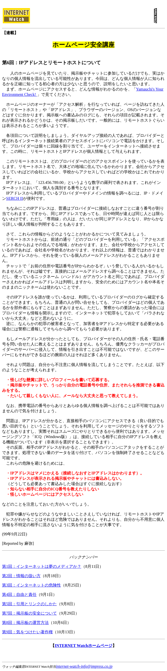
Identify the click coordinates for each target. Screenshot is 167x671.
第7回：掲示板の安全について (29, 613)
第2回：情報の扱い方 (21, 576)
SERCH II (14, 198)
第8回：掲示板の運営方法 (25, 622)
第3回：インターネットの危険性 (31, 585)
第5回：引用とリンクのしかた (29, 604)
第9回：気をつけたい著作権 (27, 632)
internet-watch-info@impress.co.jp (84, 666)
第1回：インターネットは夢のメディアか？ (41, 566)
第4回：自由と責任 (19, 594)
